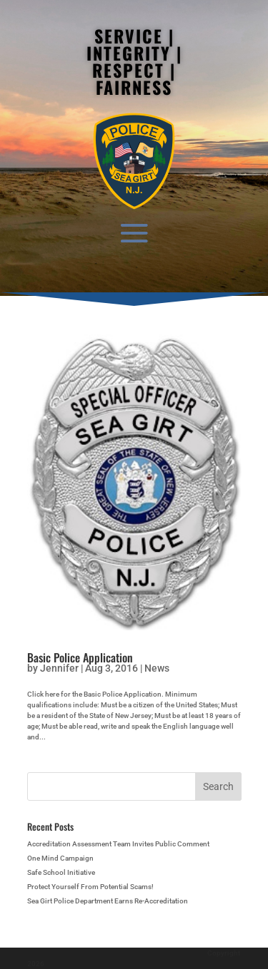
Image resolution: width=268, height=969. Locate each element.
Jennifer (59, 668)
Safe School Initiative (61, 872)
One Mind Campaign (60, 858)
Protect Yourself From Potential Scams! (90, 887)
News (156, 668)
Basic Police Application (80, 657)
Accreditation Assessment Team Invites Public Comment (118, 844)
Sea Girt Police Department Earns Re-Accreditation (107, 901)
